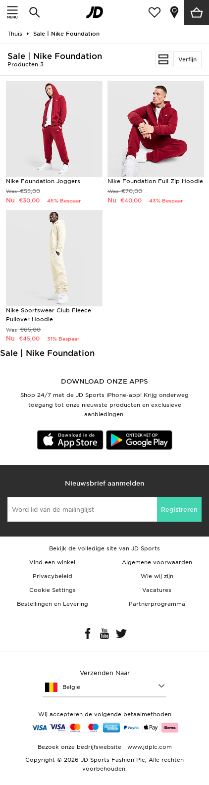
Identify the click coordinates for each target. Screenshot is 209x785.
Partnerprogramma (157, 603)
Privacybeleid (52, 576)
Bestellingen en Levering (52, 603)
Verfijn (187, 59)
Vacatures (156, 590)
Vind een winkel (52, 562)
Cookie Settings (52, 590)
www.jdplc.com (148, 746)
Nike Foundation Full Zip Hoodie (155, 181)
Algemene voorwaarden (157, 562)
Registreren (179, 509)
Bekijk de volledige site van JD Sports (104, 548)
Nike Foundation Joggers (43, 181)
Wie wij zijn (157, 576)
